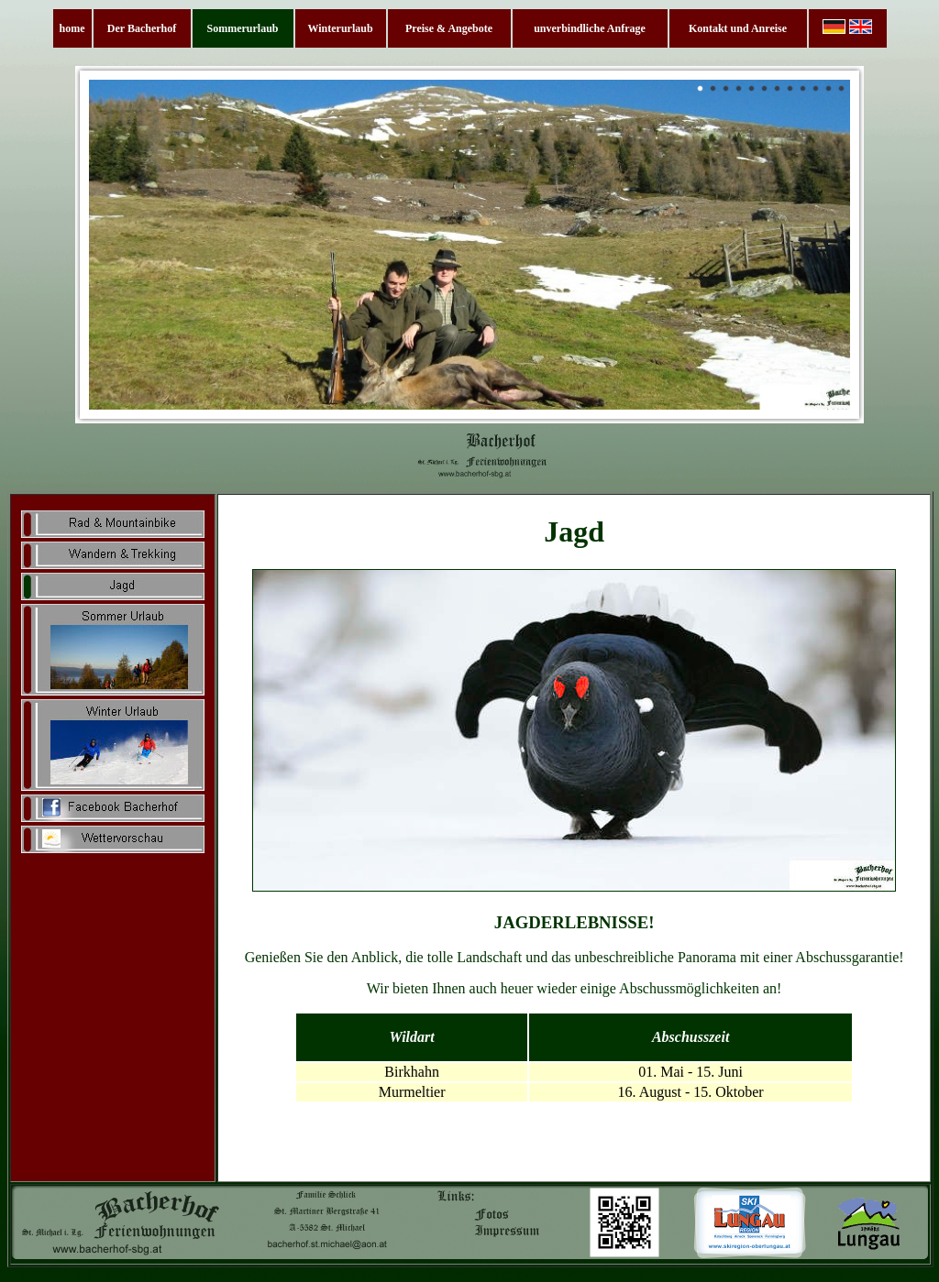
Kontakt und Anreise (738, 28)
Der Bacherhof (141, 28)
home (72, 28)
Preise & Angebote (448, 28)
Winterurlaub (339, 28)
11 (829, 88)
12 (841, 88)
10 (816, 88)
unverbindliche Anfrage (590, 28)
